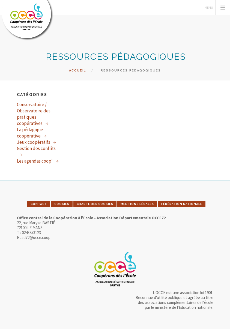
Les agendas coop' (35, 161)
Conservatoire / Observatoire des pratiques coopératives (33, 113)
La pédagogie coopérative (30, 133)
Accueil (77, 70)
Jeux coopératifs (34, 142)
